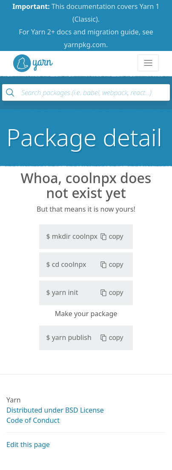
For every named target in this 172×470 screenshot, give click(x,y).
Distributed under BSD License (55, 410)
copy (111, 237)
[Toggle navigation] (148, 62)
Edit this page (28, 444)
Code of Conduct (33, 420)
